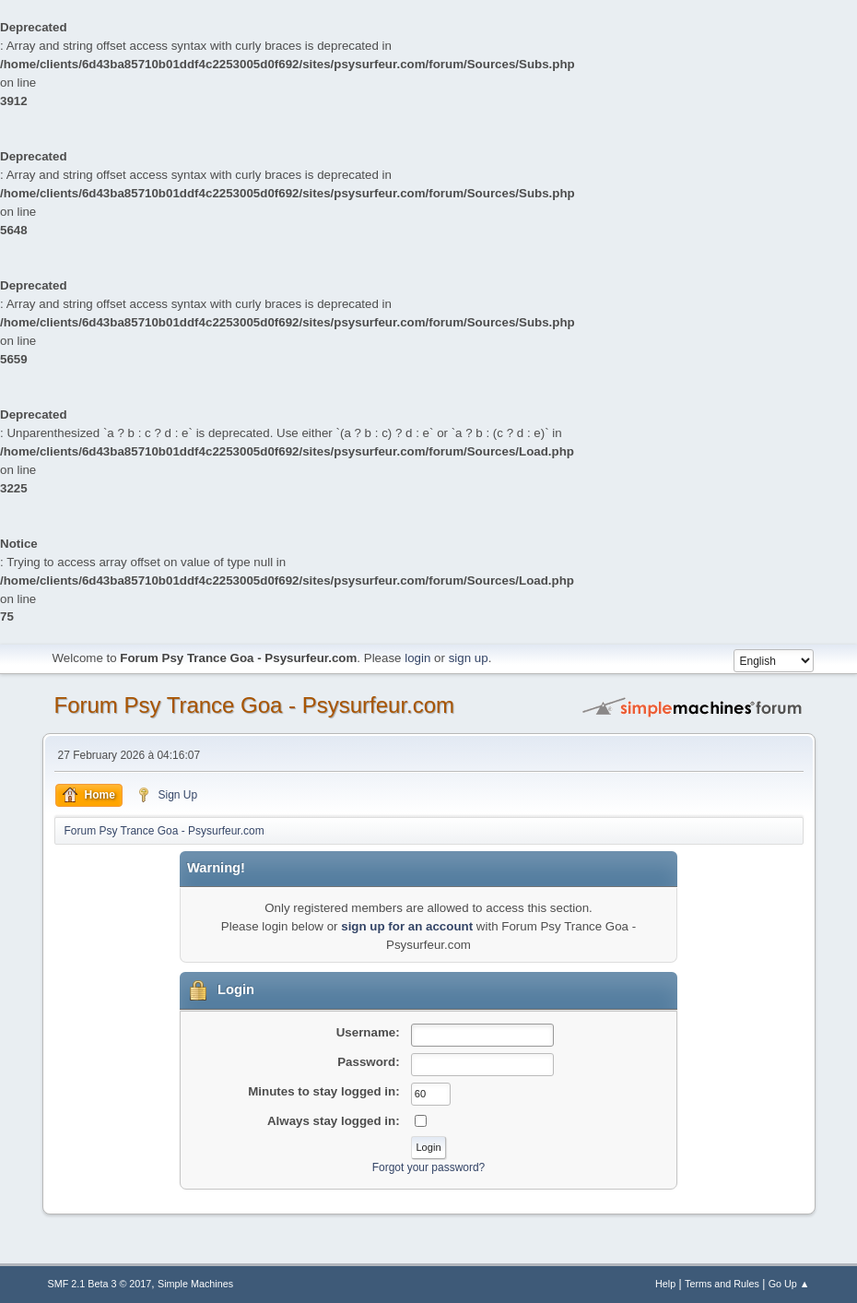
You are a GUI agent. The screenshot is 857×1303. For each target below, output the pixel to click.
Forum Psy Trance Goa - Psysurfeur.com (254, 705)
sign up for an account (407, 926)
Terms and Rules (722, 1283)
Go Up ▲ (789, 1283)
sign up (468, 658)
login (417, 658)
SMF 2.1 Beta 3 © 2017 (100, 1283)
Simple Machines (195, 1283)
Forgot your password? (429, 1167)
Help (665, 1283)
